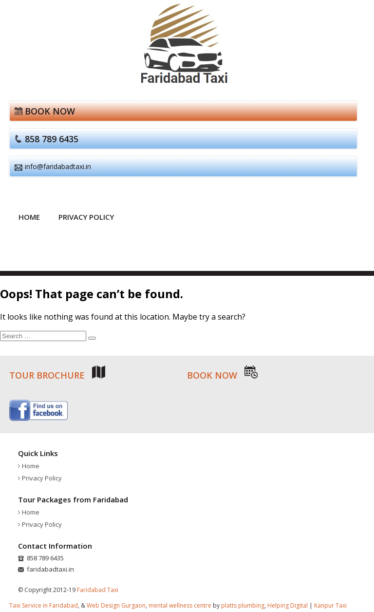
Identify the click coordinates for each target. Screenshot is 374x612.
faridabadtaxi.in (50, 569)
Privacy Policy (86, 217)
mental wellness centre (180, 605)
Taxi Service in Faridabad (43, 605)
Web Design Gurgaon (116, 605)
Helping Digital (287, 605)
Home (29, 217)
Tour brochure (57, 375)
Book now (50, 111)
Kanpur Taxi (330, 605)
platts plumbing (242, 605)
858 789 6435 (51, 139)
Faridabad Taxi (97, 590)
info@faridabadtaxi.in (58, 166)
